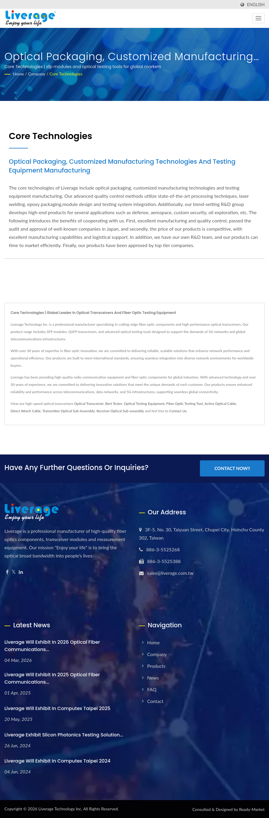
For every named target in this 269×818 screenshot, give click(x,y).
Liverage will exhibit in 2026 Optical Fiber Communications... (52, 645)
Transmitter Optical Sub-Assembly (68, 411)
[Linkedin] (21, 571)
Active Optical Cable (220, 403)
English (256, 4)
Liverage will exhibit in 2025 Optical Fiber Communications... (52, 678)
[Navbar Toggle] (258, 18)
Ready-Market (252, 808)
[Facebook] (7, 571)
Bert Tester (113, 403)
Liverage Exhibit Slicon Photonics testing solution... (63, 734)
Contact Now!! (232, 468)
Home (18, 73)
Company (36, 73)
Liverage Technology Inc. (60, 808)
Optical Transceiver (88, 403)
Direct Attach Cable (26, 411)
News (153, 677)
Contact (155, 700)
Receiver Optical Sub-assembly (120, 411)
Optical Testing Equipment (144, 403)
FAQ (151, 689)
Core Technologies (65, 73)
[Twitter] (13, 571)
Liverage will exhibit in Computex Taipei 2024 (57, 760)
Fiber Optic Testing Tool (184, 403)
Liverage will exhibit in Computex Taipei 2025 (57, 707)
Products (156, 665)
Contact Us (177, 411)
